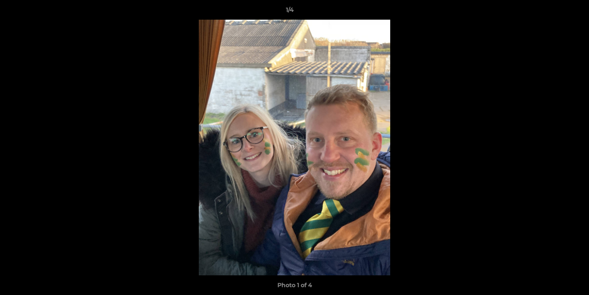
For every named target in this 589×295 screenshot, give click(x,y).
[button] (555, 12)
